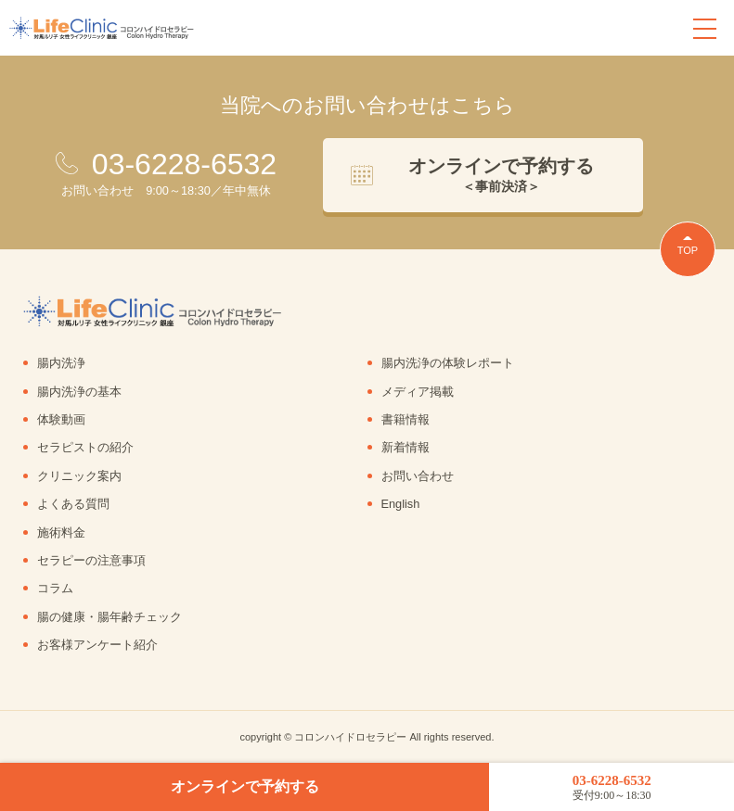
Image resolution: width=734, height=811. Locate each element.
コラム (55, 588)
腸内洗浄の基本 (79, 392)
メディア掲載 (417, 392)
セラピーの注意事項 (91, 560)
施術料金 (61, 532)
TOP (687, 250)
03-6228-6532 (611, 787)
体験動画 (61, 419)
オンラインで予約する (245, 786)
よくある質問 (73, 504)
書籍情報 (405, 419)
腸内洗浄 (61, 363)
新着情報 (405, 447)
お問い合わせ (417, 476)
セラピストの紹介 (85, 447)
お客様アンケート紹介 (97, 645)
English (400, 504)
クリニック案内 (79, 476)
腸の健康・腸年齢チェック (109, 617)
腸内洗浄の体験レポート (447, 363)
